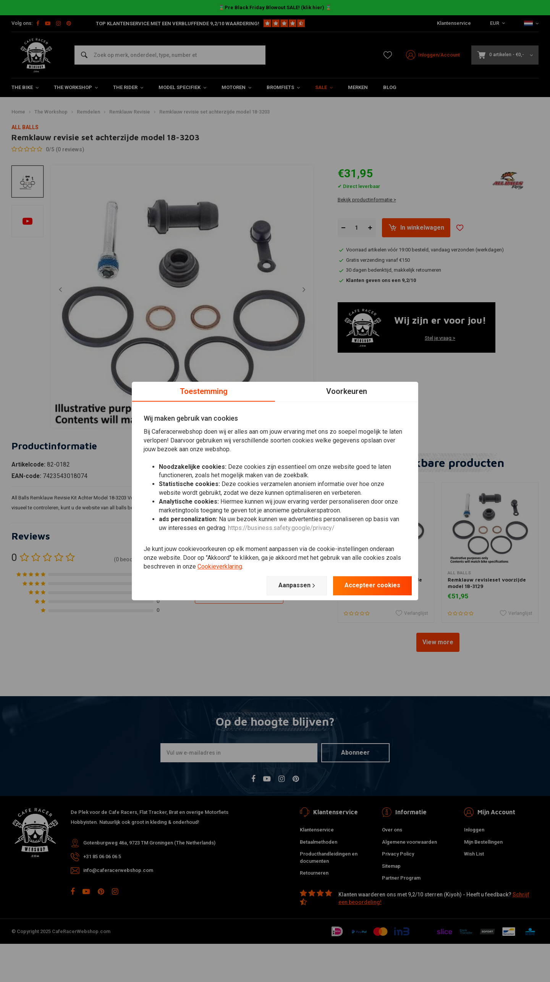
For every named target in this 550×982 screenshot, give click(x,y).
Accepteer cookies (372, 585)
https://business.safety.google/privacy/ (281, 528)
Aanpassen (296, 585)
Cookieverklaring (219, 566)
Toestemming (204, 391)
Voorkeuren (346, 391)
